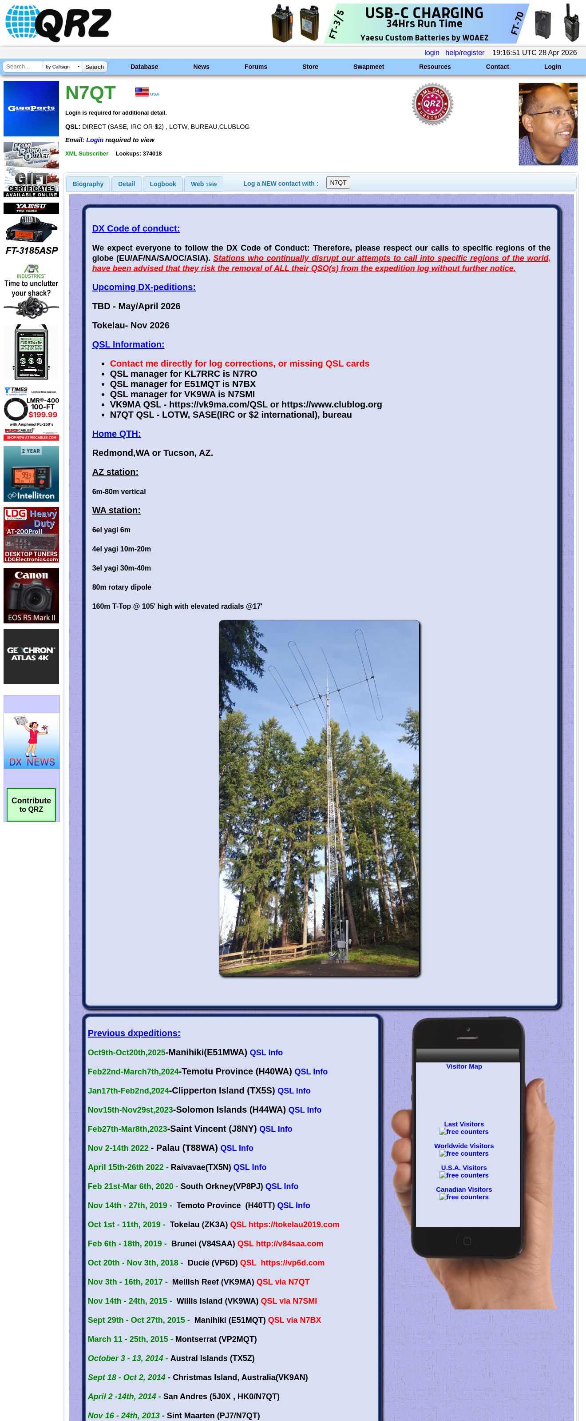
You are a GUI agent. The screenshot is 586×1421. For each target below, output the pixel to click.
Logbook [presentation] (163, 184)
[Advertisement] (210, 1327)
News (201, 66)
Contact (497, 66)
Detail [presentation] (126, 184)
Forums (256, 66)
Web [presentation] (204, 184)
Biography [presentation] (88, 184)
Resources (435, 66)
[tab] (88, 184)
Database (144, 66)
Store (310, 66)
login (432, 52)
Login (552, 66)
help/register (464, 52)
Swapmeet (368, 66)
